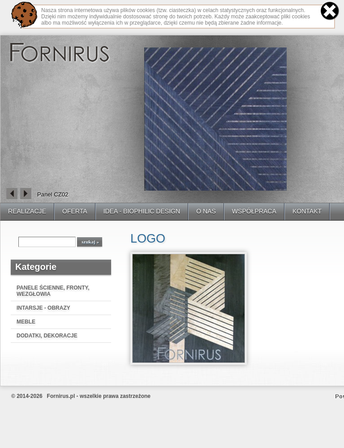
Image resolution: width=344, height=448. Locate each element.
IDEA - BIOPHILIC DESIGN (142, 211)
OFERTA (74, 211)
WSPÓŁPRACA (254, 211)
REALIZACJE (27, 211)
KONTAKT (307, 211)
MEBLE (26, 322)
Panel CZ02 (53, 194)
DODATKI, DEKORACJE (47, 336)
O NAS (206, 211)
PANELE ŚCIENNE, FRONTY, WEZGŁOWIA (53, 291)
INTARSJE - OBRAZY (43, 308)
